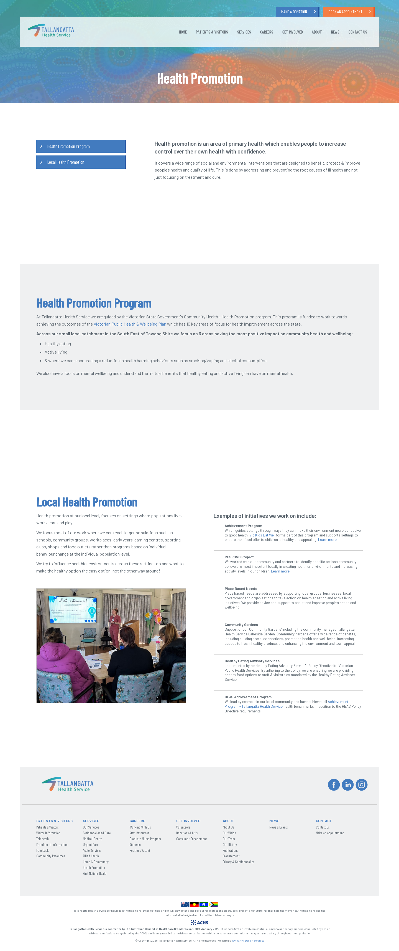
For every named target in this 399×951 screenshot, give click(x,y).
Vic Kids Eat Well (262, 535)
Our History (230, 844)
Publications (230, 850)
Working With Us (140, 827)
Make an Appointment (330, 833)
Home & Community (96, 862)
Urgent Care (91, 844)
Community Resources (50, 856)
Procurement (231, 856)
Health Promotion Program (68, 146)
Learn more (327, 539)
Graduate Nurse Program (145, 839)
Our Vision (229, 833)
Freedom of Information (52, 844)
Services (244, 31)
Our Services (91, 827)
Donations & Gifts (187, 833)
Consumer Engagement (191, 839)
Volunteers (183, 827)
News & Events (278, 827)
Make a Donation (294, 11)
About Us (228, 827)
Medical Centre (92, 839)
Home (183, 31)
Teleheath (42, 839)
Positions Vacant (140, 850)
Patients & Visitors (212, 31)
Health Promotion (94, 867)
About (317, 31)
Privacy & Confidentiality (238, 862)
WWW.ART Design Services (248, 940)
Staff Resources (139, 833)
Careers (266, 31)
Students (135, 844)
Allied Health (91, 856)
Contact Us (358, 31)
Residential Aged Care (97, 833)
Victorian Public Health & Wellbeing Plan (130, 323)
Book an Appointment (345, 11)
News (335, 31)
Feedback (42, 850)
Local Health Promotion (65, 162)
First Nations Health (95, 873)
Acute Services (92, 850)
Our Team (229, 839)
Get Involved (292, 31)
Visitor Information (48, 833)
